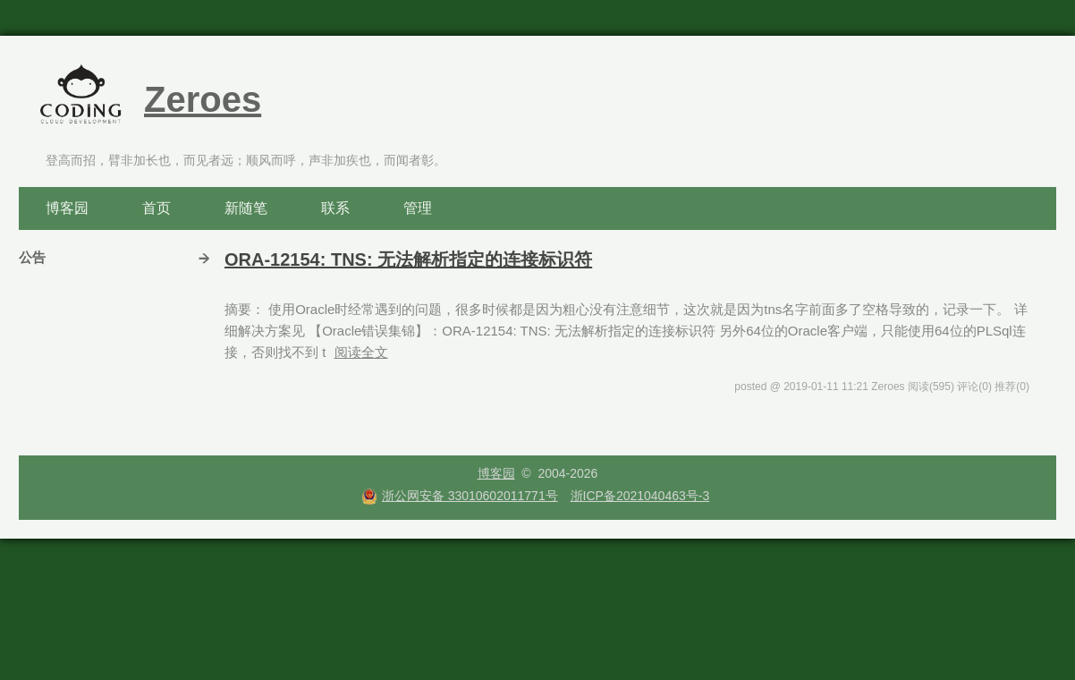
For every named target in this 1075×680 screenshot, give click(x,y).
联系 (335, 208)
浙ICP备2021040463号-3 (640, 496)
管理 (417, 208)
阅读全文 (361, 352)
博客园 (67, 208)
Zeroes (202, 99)
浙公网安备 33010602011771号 (459, 496)
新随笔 (245, 208)
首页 (156, 208)
